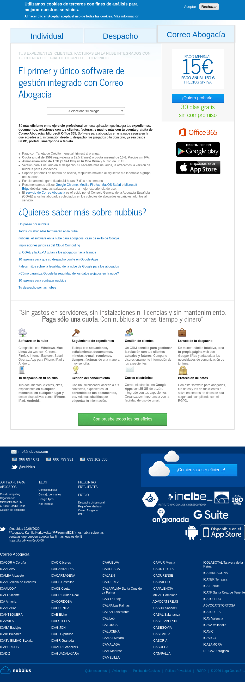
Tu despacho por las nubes (37, 287)
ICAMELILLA (111, 657)
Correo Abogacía (196, 34)
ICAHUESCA (111, 569)
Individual (47, 36)
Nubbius (15, 670)
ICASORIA (159, 640)
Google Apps (46, 499)
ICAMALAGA (111, 644)
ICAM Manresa (112, 651)
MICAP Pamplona (164, 595)
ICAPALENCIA (162, 588)
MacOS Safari (111, 185)
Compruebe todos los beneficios (122, 419)
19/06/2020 (32, 529)
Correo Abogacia (88, 510)
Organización (7, 498)
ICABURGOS (9, 647)
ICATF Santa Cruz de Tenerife (224, 592)
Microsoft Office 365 (11, 502)
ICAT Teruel (211, 586)
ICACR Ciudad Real (65, 595)
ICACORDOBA (61, 601)
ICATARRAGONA (215, 573)
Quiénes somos (96, 671)
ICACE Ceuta (60, 588)
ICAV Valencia (213, 618)
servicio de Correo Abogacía (45, 192)
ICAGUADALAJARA (65, 653)
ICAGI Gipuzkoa (62, 634)
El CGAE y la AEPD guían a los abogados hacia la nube (57, 252)
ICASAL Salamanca (166, 614)
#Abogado (16, 532)
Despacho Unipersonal (91, 502)
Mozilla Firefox (89, 185)
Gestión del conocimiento (91, 378)
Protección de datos (193, 378)
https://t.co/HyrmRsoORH (26, 540)
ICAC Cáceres (61, 562)
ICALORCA (110, 625)
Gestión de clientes (139, 341)
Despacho (120, 36)
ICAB (81, 514)
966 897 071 (29, 459)
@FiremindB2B (63, 532)
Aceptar (190, 7)
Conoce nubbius (48, 489)
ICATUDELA (211, 612)
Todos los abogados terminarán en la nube (48, 231)
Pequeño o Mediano (90, 506)
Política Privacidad (178, 671)
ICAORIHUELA (163, 569)
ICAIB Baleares (10, 634)
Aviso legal (119, 671)
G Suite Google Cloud (12, 506)
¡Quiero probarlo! (198, 98)
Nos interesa (46, 503)
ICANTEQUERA (11, 614)
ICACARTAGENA (63, 575)
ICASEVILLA (161, 634)
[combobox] (86, 110)
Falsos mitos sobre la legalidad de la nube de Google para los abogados (69, 266)
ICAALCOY (8, 588)
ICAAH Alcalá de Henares (18, 582)
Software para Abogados (12, 484)
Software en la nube (33, 341)
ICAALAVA (7, 569)
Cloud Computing (10, 494)
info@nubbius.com (33, 451)
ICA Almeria (8, 601)
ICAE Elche (59, 614)
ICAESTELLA (60, 621)
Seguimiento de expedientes (93, 341)
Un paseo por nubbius (34, 224)
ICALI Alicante (10, 595)
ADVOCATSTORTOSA (219, 605)
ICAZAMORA (212, 644)
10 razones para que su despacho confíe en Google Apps (58, 259)
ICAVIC (208, 631)
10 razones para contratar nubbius (42, 280)
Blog (43, 482)
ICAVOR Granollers (64, 647)
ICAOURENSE (162, 575)
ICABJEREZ (110, 582)
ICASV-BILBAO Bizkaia (16, 640)
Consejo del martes (50, 494)
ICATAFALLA (161, 653)
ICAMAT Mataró (113, 638)
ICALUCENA (111, 631)
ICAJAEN (108, 575)
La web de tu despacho (195, 341)
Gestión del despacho (12, 509)
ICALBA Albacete (12, 575)
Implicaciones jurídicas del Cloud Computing (49, 245)
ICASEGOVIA (162, 627)
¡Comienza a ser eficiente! (201, 470)
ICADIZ (5, 653)
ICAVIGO (209, 638)
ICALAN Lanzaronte (116, 612)
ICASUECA (160, 647)
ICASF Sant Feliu (164, 621)
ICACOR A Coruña (13, 562)
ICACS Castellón (62, 582)
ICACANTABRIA (62, 569)
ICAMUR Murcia (163, 562)
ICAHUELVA (110, 562)
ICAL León (109, 618)
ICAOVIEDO (161, 582)
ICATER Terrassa (215, 579)
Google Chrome (67, 185)
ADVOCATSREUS (165, 601)
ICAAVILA (7, 621)
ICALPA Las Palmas (116, 605)
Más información (126, 16)
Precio (83, 495)
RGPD (201, 671)
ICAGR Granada (62, 640)
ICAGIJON (58, 627)
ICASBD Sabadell (164, 608)
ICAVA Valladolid (214, 625)
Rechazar (209, 7)
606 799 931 (63, 459)
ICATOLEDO (212, 599)
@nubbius (27, 467)
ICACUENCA (60, 608)
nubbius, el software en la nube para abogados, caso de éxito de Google (69, 238)
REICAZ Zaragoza (216, 651)
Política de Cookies (146, 671)
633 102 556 (97, 459)
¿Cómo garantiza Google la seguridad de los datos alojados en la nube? (69, 273)
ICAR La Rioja (111, 599)
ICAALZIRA (8, 608)
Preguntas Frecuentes (87, 484)
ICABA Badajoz (10, 627)
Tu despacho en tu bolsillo (38, 378)
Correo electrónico (139, 378)
